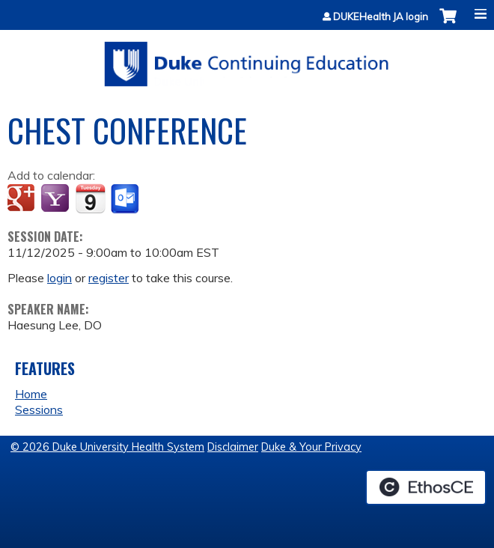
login (59, 277)
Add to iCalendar (90, 198)
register (108, 277)
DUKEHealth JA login (380, 17)
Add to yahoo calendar (56, 199)
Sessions (39, 409)
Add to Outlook (126, 199)
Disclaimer (232, 447)
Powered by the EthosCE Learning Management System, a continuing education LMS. (426, 487)
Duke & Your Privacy (311, 447)
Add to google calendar (22, 199)
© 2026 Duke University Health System (107, 447)
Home (31, 393)
